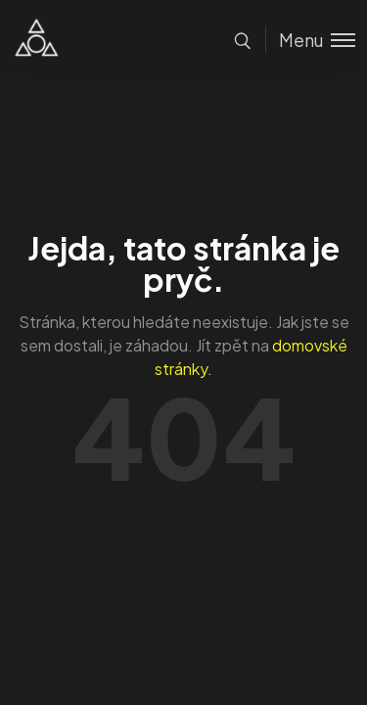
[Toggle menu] (310, 39)
